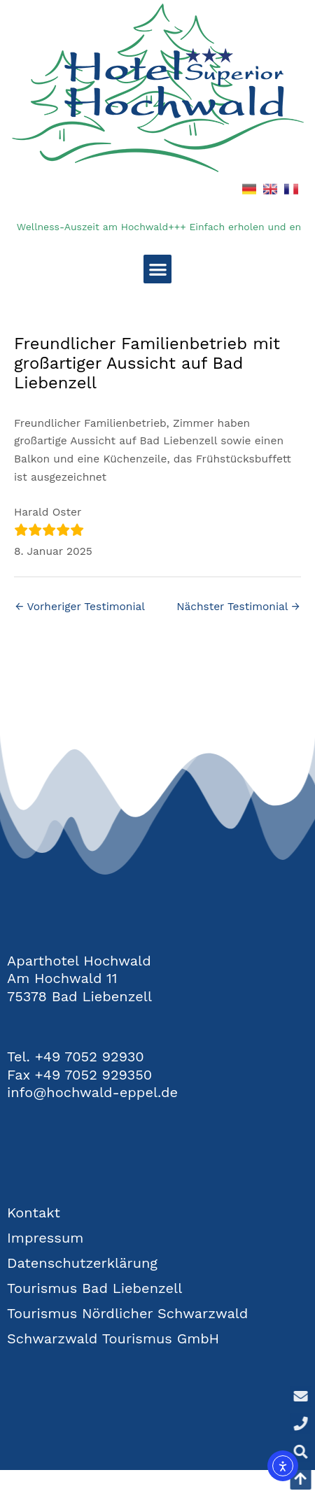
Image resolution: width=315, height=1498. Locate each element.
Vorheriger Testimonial (80, 606)
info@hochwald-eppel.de (92, 1092)
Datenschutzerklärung (82, 1263)
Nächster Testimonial (238, 606)
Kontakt (33, 1212)
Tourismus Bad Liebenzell (94, 1288)
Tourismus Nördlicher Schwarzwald (127, 1313)
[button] (158, 269)
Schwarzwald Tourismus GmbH (113, 1338)
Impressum (45, 1237)
